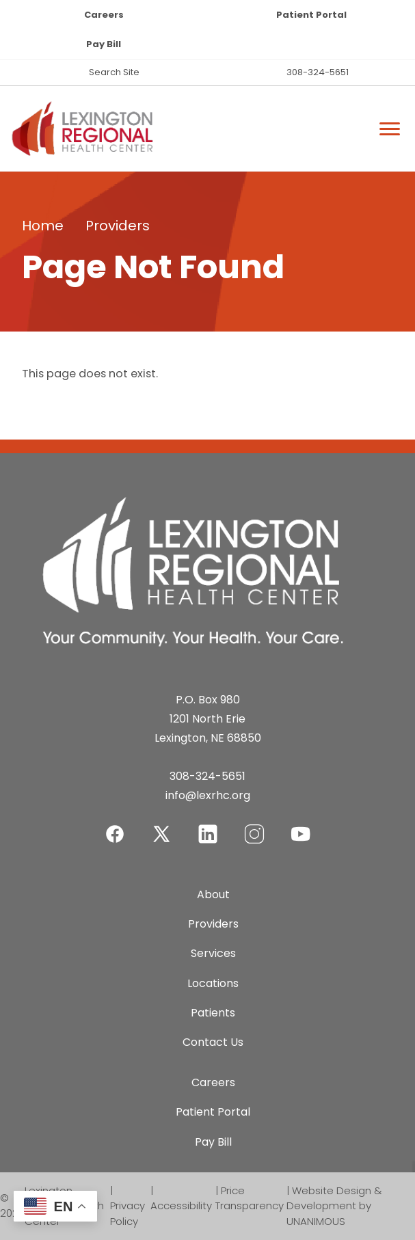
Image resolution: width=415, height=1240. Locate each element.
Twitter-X (161, 834)
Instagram (254, 825)
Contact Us (213, 1042)
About (213, 894)
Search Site (114, 72)
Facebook (114, 825)
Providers (117, 225)
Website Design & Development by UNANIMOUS (334, 1205)
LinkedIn (207, 825)
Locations (213, 983)
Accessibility (181, 1205)
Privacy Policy (127, 1213)
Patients (213, 1013)
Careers (104, 14)
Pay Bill (103, 44)
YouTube (300, 825)
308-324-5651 (317, 72)
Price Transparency (249, 1198)
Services (213, 953)
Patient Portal (311, 14)
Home (43, 225)
